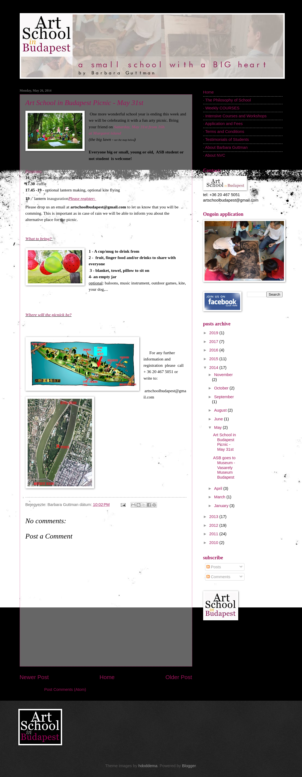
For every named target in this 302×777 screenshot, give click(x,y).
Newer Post (34, 677)
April (218, 488)
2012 (214, 525)
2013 (214, 516)
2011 (214, 534)
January (221, 506)
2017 (214, 341)
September (224, 397)
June (219, 419)
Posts (213, 567)
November (223, 375)
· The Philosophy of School (227, 100)
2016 (214, 350)
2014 (214, 367)
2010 (214, 542)
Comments (218, 577)
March (220, 497)
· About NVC (214, 155)
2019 (214, 333)
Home (107, 677)
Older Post (178, 677)
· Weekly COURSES (221, 108)
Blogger (189, 766)
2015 (214, 359)
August (221, 410)
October (221, 388)
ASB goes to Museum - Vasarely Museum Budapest (224, 467)
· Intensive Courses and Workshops (235, 116)
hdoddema (147, 766)
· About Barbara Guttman (225, 147)
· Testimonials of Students (226, 139)
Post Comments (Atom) (65, 689)
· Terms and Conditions (223, 131)
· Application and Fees (223, 123)
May (218, 427)
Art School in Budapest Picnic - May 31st (84, 103)
